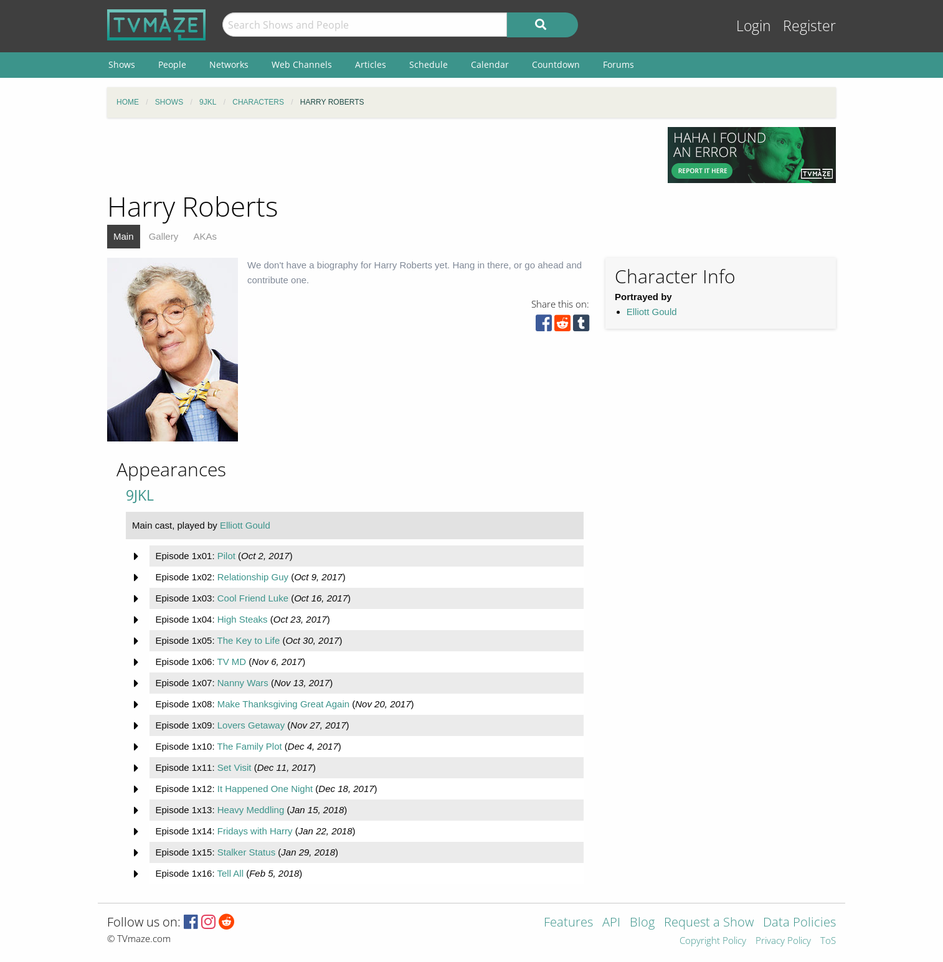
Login (753, 25)
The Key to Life (248, 640)
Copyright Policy (713, 941)
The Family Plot (249, 746)
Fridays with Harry (255, 831)
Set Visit (234, 767)
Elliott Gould (652, 311)
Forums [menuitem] (618, 64)
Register (809, 25)
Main (123, 236)
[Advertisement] (378, 155)
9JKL (140, 495)
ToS (828, 941)
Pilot (226, 555)
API (611, 923)
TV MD (231, 661)
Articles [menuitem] (370, 64)
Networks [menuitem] (229, 64)
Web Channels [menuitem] (302, 64)
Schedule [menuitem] (428, 64)
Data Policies (799, 923)
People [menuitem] (172, 64)
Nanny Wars (242, 682)
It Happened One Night (265, 788)
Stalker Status (246, 852)
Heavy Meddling (251, 809)
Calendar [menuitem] (490, 64)
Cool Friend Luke (252, 598)
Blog (642, 923)
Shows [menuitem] (121, 64)
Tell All (230, 873)
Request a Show (709, 923)
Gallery (164, 236)
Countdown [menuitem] (556, 64)
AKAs (205, 236)
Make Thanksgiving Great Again (283, 704)
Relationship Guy (252, 577)
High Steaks (242, 619)
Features (568, 923)
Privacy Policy (783, 941)
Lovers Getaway (251, 725)
